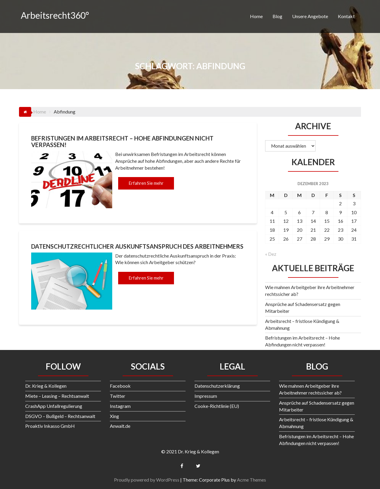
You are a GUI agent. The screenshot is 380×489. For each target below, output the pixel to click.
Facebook (120, 386)
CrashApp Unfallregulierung (53, 406)
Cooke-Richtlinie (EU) (216, 406)
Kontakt (346, 16)
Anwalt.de (120, 426)
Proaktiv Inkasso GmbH (50, 426)
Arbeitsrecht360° (55, 15)
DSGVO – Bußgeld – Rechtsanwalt (60, 416)
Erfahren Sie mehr (146, 183)
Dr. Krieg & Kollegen (45, 386)
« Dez (270, 254)
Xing (114, 416)
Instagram (120, 406)
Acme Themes (251, 479)
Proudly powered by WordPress (146, 479)
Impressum (205, 396)
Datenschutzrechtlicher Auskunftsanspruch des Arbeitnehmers (137, 246)
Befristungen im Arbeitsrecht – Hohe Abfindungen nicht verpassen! (122, 141)
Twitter (117, 396)
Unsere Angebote (310, 16)
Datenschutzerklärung (217, 386)
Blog (277, 16)
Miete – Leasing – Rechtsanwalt (57, 396)
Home (256, 16)
